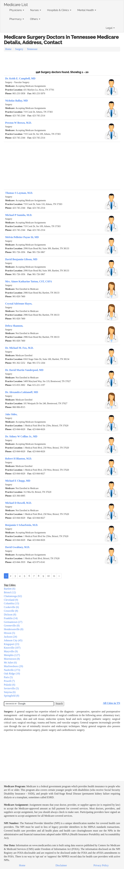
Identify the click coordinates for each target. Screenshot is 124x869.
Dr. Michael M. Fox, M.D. (19, 348)
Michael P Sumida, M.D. (18, 215)
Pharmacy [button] (16, 19)
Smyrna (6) (10, 692)
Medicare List (16, 4)
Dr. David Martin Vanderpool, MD (24, 370)
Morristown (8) (12, 658)
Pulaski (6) (9, 684)
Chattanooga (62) (13, 596)
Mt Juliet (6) (10, 662)
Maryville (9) (11, 651)
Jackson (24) (10, 636)
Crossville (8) (11, 610)
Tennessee (32, 49)
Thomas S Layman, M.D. (19, 193)
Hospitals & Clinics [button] (59, 10)
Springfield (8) (11, 695)
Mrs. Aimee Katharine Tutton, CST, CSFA (28, 281)
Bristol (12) (10, 592)
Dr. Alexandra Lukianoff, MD (21, 392)
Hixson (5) (9, 633)
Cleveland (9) (11, 599)
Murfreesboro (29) (13, 666)
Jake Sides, (11, 414)
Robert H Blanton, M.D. (18, 458)
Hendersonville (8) (13, 629)
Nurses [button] (35, 10)
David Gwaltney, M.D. (17, 547)
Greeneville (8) (12, 625)
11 (54, 576)
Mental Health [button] (86, 10)
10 (48, 576)
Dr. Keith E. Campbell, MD (20, 78)
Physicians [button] (16, 10)
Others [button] (35, 19)
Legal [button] (110, 27)
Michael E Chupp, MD (17, 480)
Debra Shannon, (14, 325)
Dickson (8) (10, 614)
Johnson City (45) (13, 640)
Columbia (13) (11, 603)
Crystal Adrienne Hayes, (18, 303)
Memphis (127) (12, 655)
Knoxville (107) (12, 647)
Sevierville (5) (11, 688)
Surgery (19, 49)
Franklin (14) (11, 618)
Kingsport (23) (11, 644)
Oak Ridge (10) (12, 673)
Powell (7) (9, 681)
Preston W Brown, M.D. (18, 122)
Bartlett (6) (9, 588)
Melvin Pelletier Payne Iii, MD (22, 237)
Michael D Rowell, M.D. (18, 502)
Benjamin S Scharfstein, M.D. (21, 525)
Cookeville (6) (11, 607)
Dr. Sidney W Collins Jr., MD (21, 436)
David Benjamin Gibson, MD (21, 259)
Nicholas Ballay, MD (16, 100)
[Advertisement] (62, 60)
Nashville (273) (12, 670)
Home (8, 49)
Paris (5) (8, 677)
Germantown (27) (13, 622)
